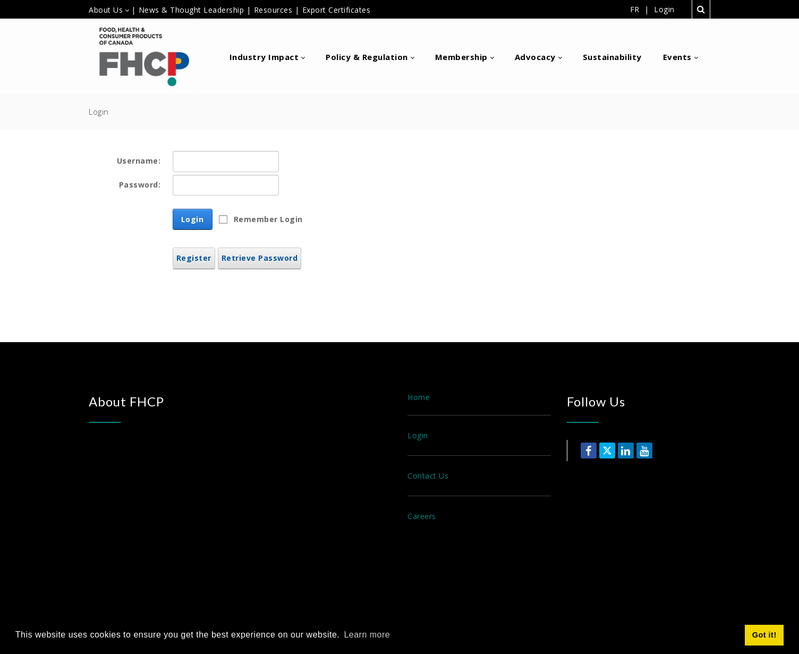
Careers (421, 516)
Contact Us (427, 476)
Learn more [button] (367, 634)
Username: (139, 161)
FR (635, 9)
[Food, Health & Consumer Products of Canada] (148, 56)
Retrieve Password (260, 258)
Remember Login (268, 219)
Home (418, 397)
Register (193, 258)
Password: (140, 185)
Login (664, 9)
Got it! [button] (764, 635)
